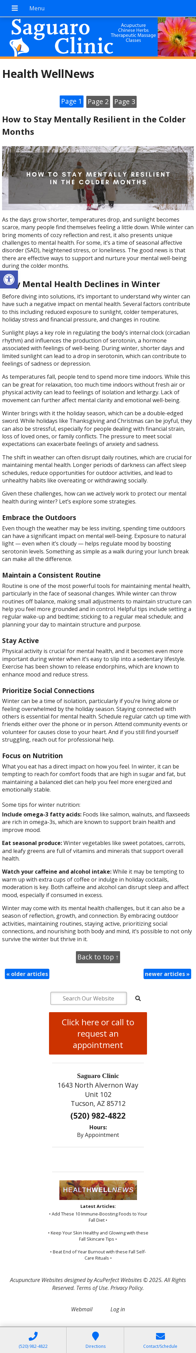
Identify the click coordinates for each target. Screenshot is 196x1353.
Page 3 (124, 101)
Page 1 (71, 101)
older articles (27, 974)
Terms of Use (92, 1288)
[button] (9, 279)
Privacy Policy (126, 1288)
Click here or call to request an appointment (98, 1033)
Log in (117, 1309)
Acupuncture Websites (36, 1280)
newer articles (167, 974)
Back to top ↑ (98, 957)
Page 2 (98, 101)
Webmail (81, 1309)
